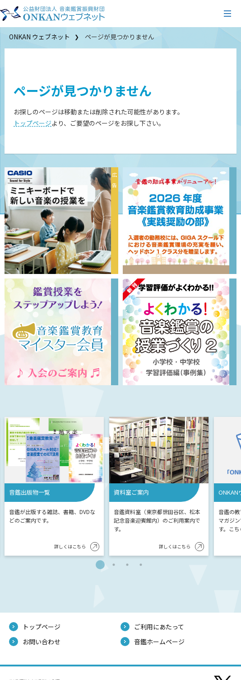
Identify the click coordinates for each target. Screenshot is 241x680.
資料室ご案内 (131, 492)
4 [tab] (140, 564)
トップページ (32, 123)
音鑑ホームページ (159, 641)
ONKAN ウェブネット (39, 36)
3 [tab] (127, 564)
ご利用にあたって (159, 626)
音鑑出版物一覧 (29, 492)
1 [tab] (100, 564)
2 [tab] (113, 564)
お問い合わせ (41, 641)
